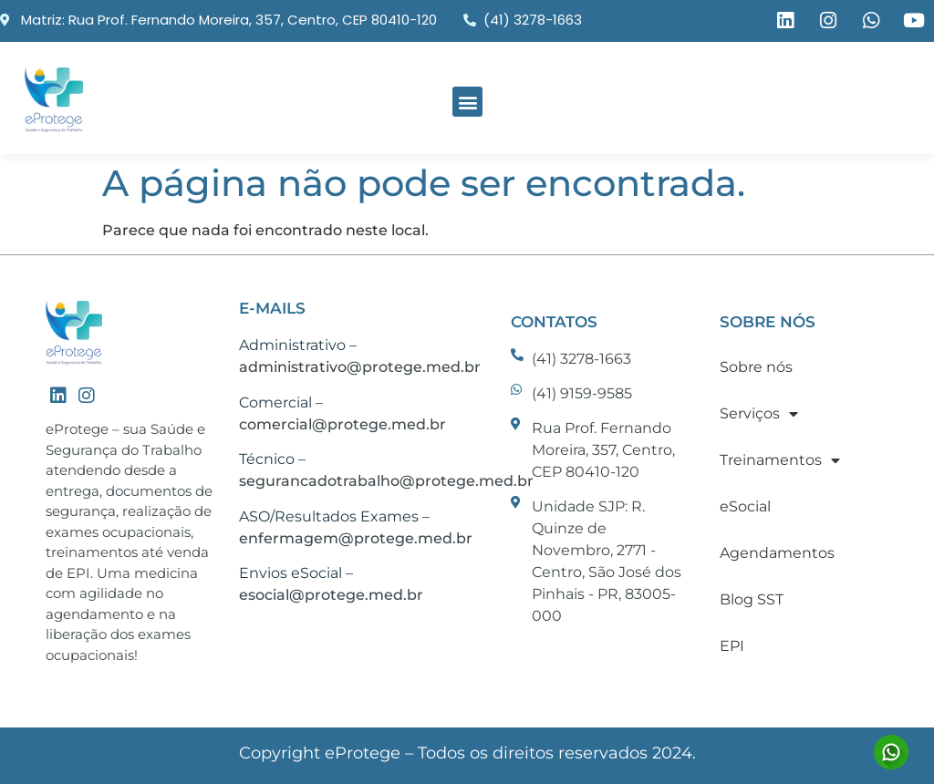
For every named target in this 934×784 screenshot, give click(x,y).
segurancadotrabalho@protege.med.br (386, 481)
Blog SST (752, 599)
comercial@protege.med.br (342, 424)
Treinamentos (780, 460)
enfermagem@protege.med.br (355, 538)
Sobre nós (756, 367)
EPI (732, 646)
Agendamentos (777, 553)
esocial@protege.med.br (331, 594)
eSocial (745, 506)
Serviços (759, 413)
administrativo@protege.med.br (360, 367)
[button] (467, 102)
